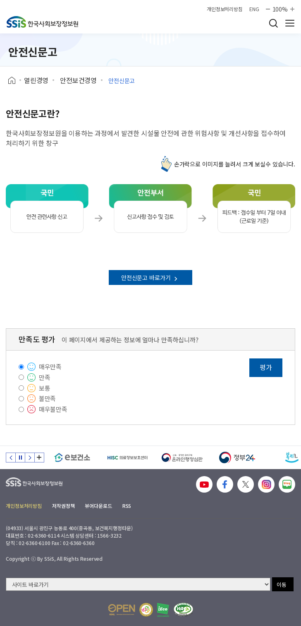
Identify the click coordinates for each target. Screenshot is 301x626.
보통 (44, 388)
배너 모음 (39, 457)
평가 (266, 367)
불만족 (47, 398)
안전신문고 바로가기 (150, 277)
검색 (273, 23)
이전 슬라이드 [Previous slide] (11, 457)
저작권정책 (63, 505)
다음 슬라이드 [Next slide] (30, 457)
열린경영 (36, 80)
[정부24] (237, 457)
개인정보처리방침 (225, 9)
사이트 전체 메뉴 (289, 23)
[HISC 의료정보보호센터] (127, 457)
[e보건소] (72, 457)
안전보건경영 (78, 80)
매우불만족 (53, 409)
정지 (20, 457)
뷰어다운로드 (98, 505)
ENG (254, 9)
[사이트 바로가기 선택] (138, 584)
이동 (282, 584)
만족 (44, 377)
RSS (126, 505)
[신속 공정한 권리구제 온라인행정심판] (182, 457)
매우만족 (50, 366)
